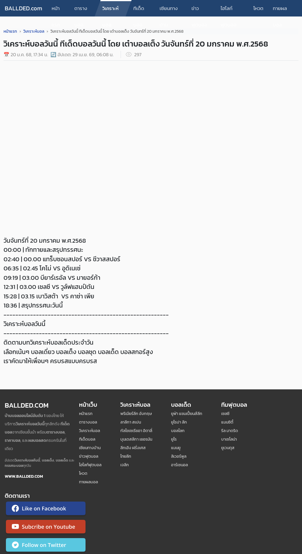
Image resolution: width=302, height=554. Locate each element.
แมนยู (175, 448)
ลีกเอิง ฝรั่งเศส (133, 448)
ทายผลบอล (280, 10)
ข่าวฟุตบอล (199, 10)
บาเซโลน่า (229, 439)
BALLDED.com (23, 8)
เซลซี (225, 414)
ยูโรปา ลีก (179, 422)
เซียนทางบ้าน (169, 10)
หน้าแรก (56, 10)
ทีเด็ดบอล (138, 10)
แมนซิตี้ (227, 422)
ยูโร (174, 439)
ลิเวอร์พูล (178, 456)
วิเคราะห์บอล (110, 10)
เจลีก (124, 465)
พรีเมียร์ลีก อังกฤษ (136, 414)
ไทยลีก (125, 456)
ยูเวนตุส (227, 448)
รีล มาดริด (229, 431)
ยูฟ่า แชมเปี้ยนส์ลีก (186, 414)
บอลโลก (178, 431)
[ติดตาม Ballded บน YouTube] (46, 528)
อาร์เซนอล (179, 465)
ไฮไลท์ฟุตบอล (229, 10)
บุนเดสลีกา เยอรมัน (136, 439)
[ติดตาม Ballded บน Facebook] (46, 509)
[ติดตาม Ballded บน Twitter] (46, 546)
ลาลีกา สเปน (130, 422)
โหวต (258, 8)
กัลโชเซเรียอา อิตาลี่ (136, 431)
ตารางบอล (80, 10)
